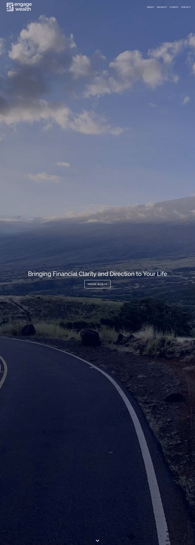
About (150, 7)
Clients (174, 7)
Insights (162, 7)
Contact (186, 7)
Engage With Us (97, 284)
